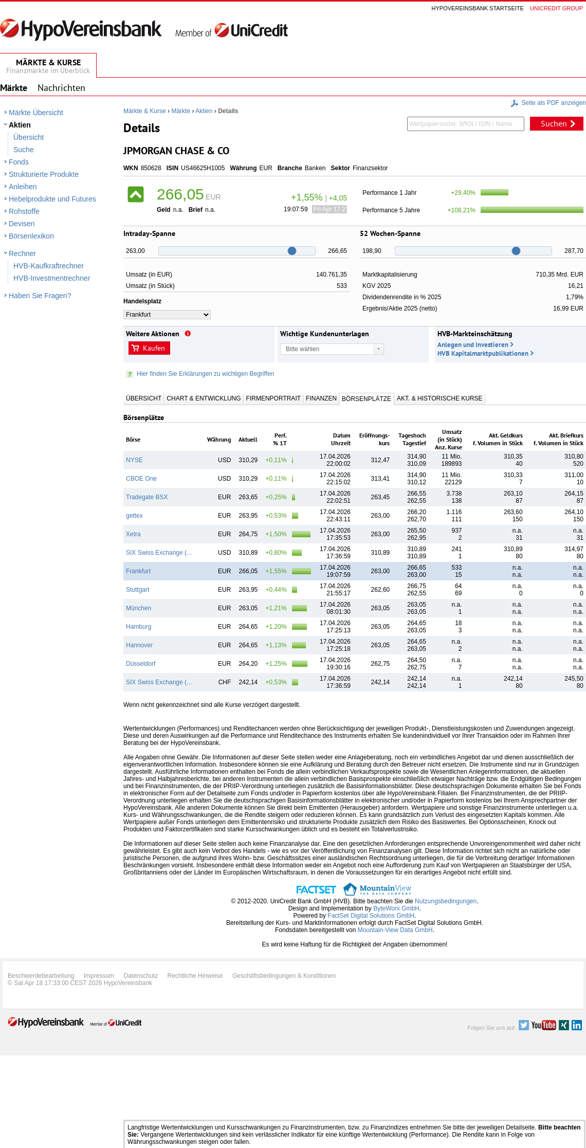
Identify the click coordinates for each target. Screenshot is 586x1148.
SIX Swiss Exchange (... (159, 552)
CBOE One (141, 478)
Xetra (133, 534)
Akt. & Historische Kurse (439, 398)
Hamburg (138, 626)
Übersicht (28, 137)
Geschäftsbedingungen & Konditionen (284, 975)
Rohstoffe (24, 211)
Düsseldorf (140, 663)
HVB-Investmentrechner (51, 278)
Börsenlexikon (31, 236)
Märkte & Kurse (144, 111)
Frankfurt (138, 571)
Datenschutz (140, 975)
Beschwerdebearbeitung (41, 975)
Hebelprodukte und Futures (52, 199)
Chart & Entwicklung (204, 398)
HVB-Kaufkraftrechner (48, 266)
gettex (134, 515)
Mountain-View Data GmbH (395, 930)
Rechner (22, 253)
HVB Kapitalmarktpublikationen (482, 353)
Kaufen (154, 348)
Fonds (19, 162)
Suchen (554, 123)
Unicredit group (556, 8)
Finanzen (321, 398)
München (138, 608)
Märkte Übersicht (36, 112)
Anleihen (23, 187)
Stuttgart (137, 589)
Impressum (99, 975)
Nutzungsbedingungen (446, 901)
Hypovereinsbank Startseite (478, 8)
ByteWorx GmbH (396, 908)
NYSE (134, 460)
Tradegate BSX (147, 497)
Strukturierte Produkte (44, 174)
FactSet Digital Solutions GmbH (370, 915)
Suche (23, 149)
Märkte (180, 111)
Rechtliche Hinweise (195, 975)
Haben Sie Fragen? (40, 295)
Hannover (139, 645)
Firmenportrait (273, 398)
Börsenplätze (366, 399)
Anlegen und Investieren (472, 344)
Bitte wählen (302, 349)
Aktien (20, 125)
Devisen (22, 224)
